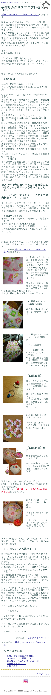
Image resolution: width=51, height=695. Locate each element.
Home (3, 3)
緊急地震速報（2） (16, 663)
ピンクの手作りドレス (39, 638)
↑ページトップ (42, 674)
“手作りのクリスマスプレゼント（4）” (20, 14)
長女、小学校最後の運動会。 (21, 656)
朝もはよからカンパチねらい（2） (24, 661)
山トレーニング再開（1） (19, 658)
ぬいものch (13, 3)
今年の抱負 (12, 666)
